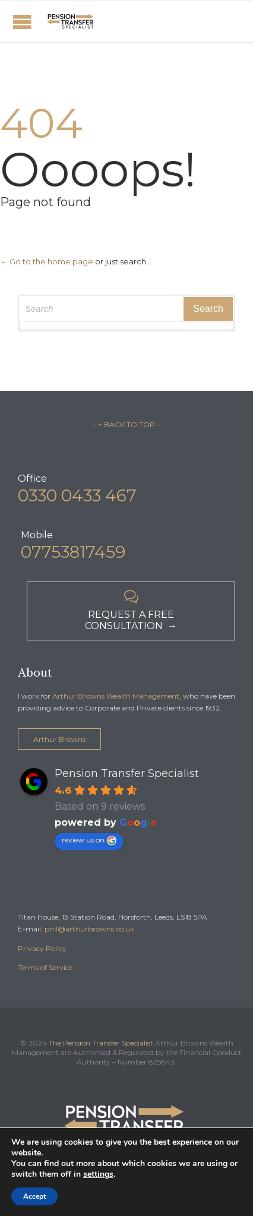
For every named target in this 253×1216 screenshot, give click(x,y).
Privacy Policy (42, 948)
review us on (89, 840)
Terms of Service (45, 967)
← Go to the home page (46, 261)
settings (98, 1174)
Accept (34, 1196)
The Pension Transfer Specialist (101, 1042)
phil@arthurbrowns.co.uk (89, 928)
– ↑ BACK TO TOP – (126, 424)
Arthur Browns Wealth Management (115, 695)
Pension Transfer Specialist (127, 773)
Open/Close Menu (22, 21)
